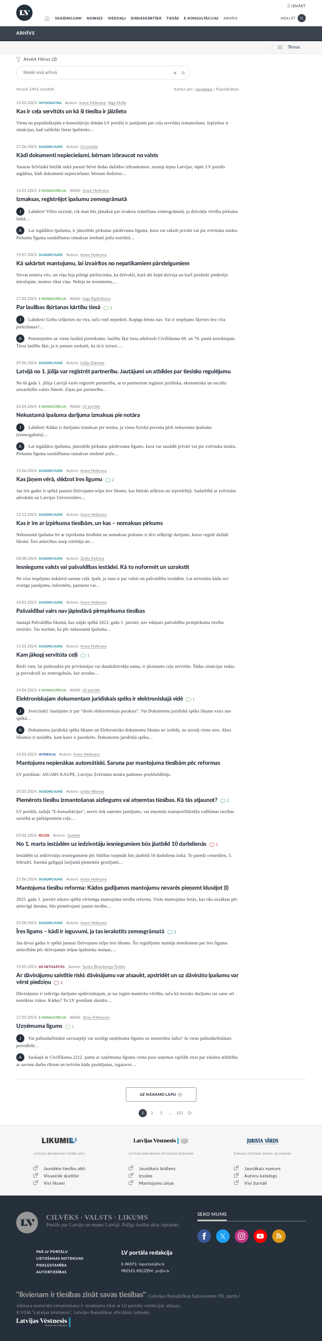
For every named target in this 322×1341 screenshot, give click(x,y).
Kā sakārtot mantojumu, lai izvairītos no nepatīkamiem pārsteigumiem (103, 263)
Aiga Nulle (117, 103)
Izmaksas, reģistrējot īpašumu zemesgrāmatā (71, 199)
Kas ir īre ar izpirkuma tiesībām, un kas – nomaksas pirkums (89, 523)
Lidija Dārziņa (92, 363)
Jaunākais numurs (262, 1169)
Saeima (73, 835)
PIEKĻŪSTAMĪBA (51, 1265)
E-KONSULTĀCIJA (52, 190)
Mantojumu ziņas (156, 1183)
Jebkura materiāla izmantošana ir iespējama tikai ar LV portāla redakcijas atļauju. (98, 1306)
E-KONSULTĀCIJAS (201, 18)
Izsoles (145, 1176)
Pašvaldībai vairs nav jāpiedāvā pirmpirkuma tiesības (80, 611)
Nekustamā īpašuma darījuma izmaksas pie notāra (78, 415)
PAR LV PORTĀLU (52, 1252)
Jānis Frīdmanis (96, 1017)
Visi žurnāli (255, 1183)
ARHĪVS (230, 18)
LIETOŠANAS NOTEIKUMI (59, 1259)
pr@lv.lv (162, 1271)
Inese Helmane (92, 103)
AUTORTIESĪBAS (51, 1272)
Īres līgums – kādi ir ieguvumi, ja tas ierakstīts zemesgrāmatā (90, 931)
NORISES (95, 18)
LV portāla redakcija (147, 1253)
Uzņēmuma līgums (40, 1026)
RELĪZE (44, 835)
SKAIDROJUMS (51, 146)
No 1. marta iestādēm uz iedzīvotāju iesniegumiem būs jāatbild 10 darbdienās (112, 844)
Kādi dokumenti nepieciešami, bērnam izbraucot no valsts (87, 155)
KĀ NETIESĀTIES (52, 967)
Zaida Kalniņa (92, 559)
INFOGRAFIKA (50, 103)
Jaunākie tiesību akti (65, 1169)
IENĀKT (298, 6)
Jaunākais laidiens (157, 1169)
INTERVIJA (47, 754)
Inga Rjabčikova (97, 299)
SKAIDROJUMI (68, 18)
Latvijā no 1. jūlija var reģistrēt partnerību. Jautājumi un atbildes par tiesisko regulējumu (123, 371)
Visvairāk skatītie (61, 1176)
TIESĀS (172, 18)
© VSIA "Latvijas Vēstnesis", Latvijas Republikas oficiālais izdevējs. (83, 1312)
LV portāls (89, 147)
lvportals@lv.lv (152, 1264)
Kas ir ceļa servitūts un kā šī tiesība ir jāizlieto (71, 111)
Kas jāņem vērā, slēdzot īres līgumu (60, 479)
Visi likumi (54, 1183)
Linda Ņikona (92, 791)
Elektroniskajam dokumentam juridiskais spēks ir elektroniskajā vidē (100, 699)
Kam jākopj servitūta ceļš (47, 655)
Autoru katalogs (260, 1176)
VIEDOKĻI (117, 18)
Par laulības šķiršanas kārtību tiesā (59, 307)
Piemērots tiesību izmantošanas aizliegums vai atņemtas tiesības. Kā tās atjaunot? (117, 800)
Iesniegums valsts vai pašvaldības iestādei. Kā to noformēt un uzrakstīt (102, 567)
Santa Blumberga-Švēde (104, 967)
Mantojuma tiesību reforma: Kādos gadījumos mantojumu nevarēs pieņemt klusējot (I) (122, 888)
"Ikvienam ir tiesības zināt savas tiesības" (81, 1294)
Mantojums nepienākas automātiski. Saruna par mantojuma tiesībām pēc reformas (118, 763)
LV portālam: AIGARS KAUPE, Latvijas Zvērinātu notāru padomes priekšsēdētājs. (93, 774)
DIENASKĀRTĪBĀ (146, 18)
